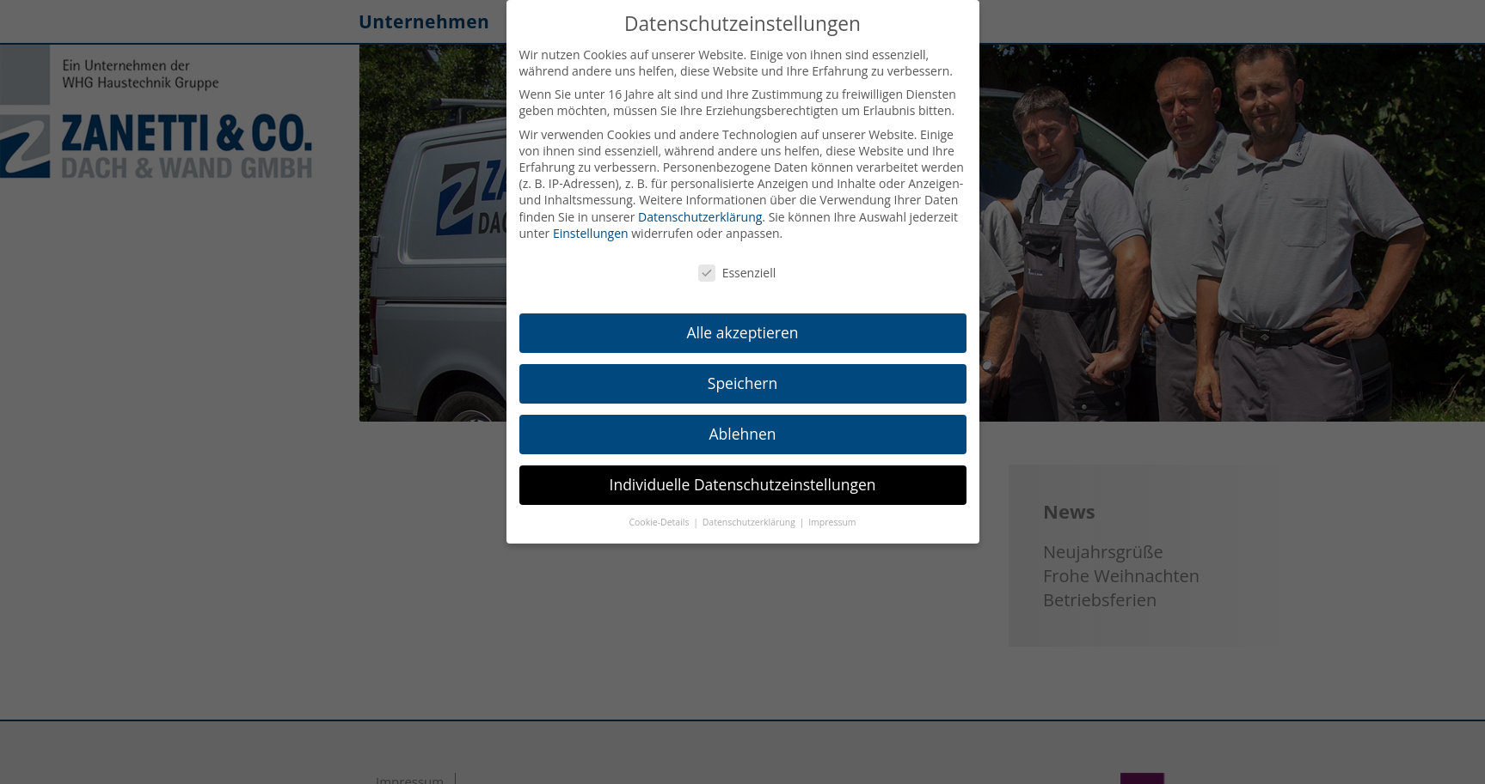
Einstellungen (591, 233)
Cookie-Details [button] (660, 522)
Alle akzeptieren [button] (742, 332)
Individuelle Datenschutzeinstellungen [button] (743, 484)
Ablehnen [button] (742, 433)
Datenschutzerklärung (700, 217)
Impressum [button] (832, 522)
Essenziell (737, 272)
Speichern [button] (742, 383)
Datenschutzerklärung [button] (750, 522)
